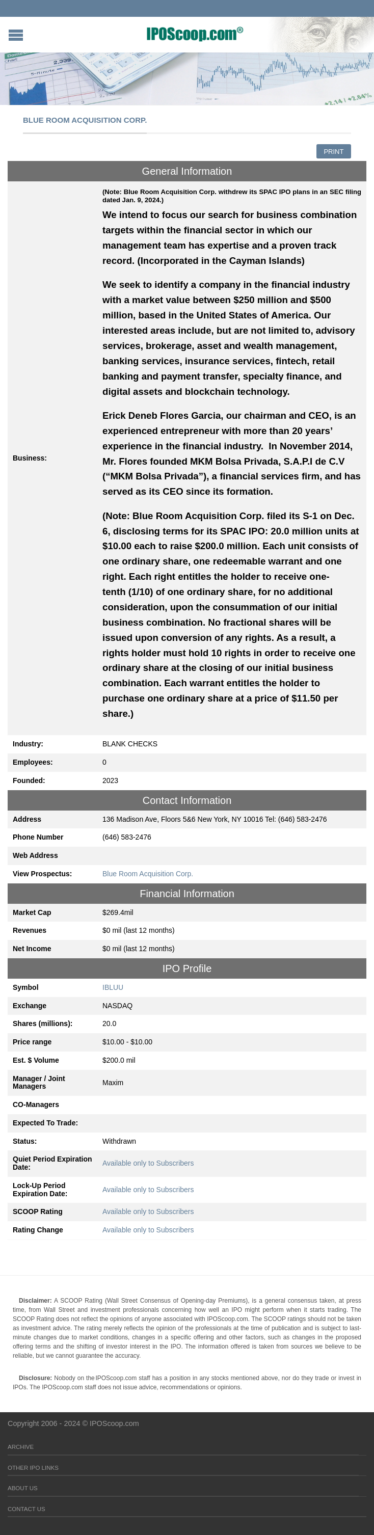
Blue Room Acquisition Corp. (147, 874)
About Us (23, 1488)
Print (333, 151)
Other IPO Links (33, 1468)
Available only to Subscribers (148, 1163)
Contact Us (26, 1509)
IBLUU (112, 987)
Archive (21, 1447)
